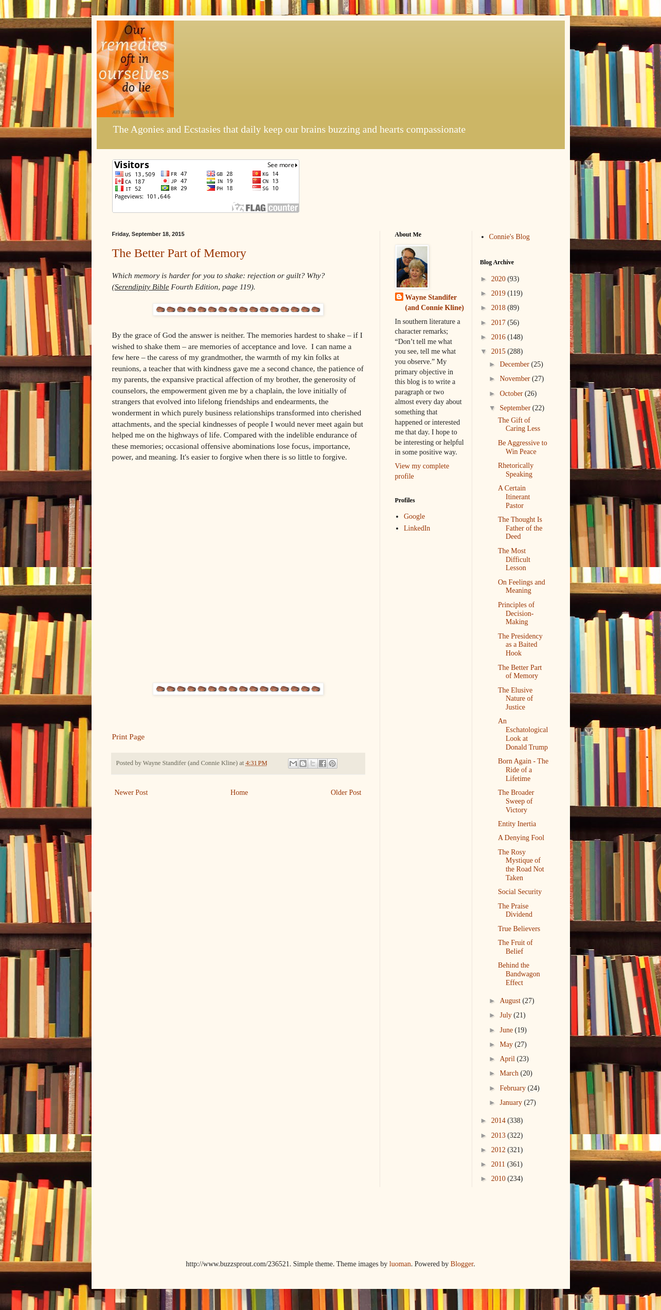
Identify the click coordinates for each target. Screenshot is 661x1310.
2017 (499, 322)
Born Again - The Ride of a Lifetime (523, 770)
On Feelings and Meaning (521, 586)
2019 (499, 293)
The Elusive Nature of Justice (515, 699)
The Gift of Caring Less (519, 424)
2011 (499, 1164)
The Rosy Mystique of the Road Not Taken (521, 865)
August (510, 1001)
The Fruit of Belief (515, 947)
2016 (499, 337)
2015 (499, 351)
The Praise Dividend (515, 910)
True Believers (519, 929)
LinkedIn (417, 528)
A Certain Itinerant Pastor (514, 497)
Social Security (520, 892)
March (509, 1073)
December (515, 364)
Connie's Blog (509, 237)
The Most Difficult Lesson (514, 559)
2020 (499, 279)
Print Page (128, 736)
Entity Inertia (517, 824)
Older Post (346, 792)
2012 (499, 1150)
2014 (499, 1120)
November (515, 379)
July (506, 1015)
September (515, 408)
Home (239, 792)
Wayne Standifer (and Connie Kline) (434, 303)
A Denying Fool (521, 838)
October (512, 393)
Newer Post (131, 792)
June (506, 1030)
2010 (499, 1178)
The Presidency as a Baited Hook (520, 645)
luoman (400, 1264)
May (506, 1044)
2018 (499, 308)
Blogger (462, 1264)
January (511, 1102)
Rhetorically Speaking (515, 470)
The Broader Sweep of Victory (516, 801)
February (513, 1088)
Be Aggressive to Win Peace (522, 447)
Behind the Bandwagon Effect (519, 974)
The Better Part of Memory (179, 253)
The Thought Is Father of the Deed (520, 528)
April (507, 1059)
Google (414, 516)
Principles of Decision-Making (516, 613)
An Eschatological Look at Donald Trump (523, 734)
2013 (499, 1135)
